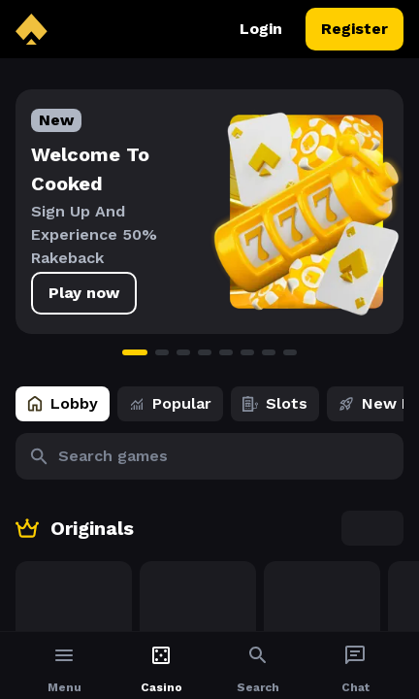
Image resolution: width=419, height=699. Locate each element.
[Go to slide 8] (290, 352)
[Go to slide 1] (134, 352)
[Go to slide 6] (247, 352)
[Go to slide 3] (183, 352)
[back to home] (32, 29)
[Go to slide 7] (268, 352)
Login (261, 29)
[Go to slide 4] (204, 352)
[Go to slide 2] (162, 352)
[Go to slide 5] (226, 352)
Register (354, 29)
